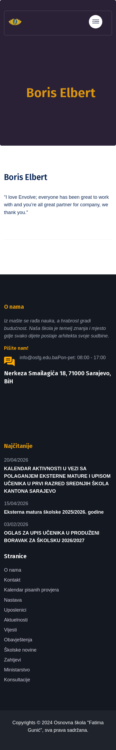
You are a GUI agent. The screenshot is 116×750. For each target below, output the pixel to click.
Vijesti (10, 630)
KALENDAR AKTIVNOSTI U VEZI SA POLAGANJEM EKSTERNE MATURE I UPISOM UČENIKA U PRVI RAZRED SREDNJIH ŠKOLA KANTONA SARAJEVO (57, 480)
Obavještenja (18, 639)
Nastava (13, 600)
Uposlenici (15, 610)
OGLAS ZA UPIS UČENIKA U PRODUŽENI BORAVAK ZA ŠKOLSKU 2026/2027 (51, 536)
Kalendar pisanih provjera (31, 590)
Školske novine (20, 650)
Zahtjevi (12, 660)
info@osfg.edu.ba (38, 357)
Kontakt (12, 580)
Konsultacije (17, 679)
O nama (12, 570)
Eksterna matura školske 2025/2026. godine (54, 512)
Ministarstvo (17, 669)
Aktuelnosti (16, 620)
